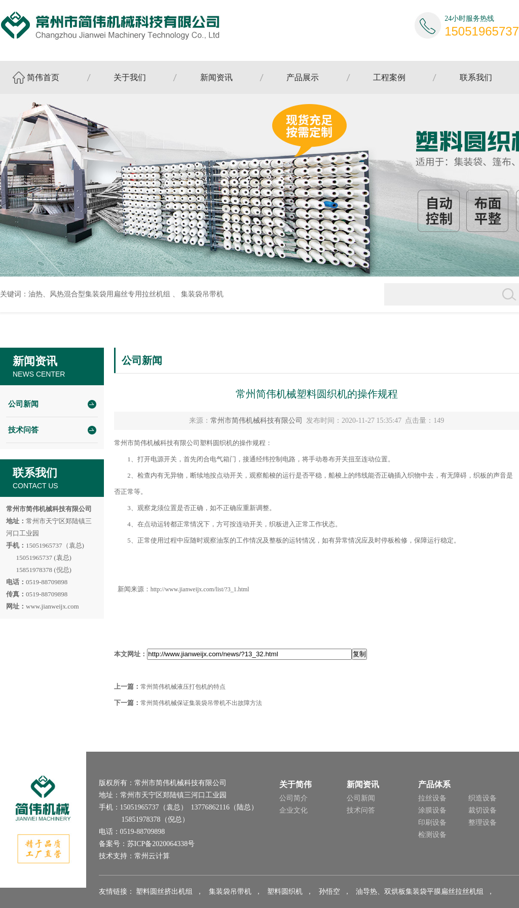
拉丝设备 (432, 798)
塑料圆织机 (285, 891)
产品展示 (302, 77)
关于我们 (130, 77)
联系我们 (476, 77)
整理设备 (482, 822)
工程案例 (389, 77)
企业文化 (293, 810)
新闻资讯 (216, 77)
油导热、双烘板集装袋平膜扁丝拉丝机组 (420, 891)
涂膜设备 (432, 810)
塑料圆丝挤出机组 (164, 891)
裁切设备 (482, 810)
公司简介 (293, 798)
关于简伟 (295, 784)
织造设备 (482, 798)
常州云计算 (152, 856)
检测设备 (432, 834)
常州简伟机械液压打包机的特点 (183, 686)
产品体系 (434, 784)
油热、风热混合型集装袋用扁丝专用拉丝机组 (99, 294)
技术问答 (23, 430)
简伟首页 (43, 77)
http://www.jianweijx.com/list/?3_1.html (200, 589)
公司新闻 (23, 404)
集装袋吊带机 (202, 294)
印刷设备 (432, 822)
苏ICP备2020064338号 (161, 844)
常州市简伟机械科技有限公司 (256, 420)
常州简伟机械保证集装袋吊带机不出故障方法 (201, 703)
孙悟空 (329, 891)
